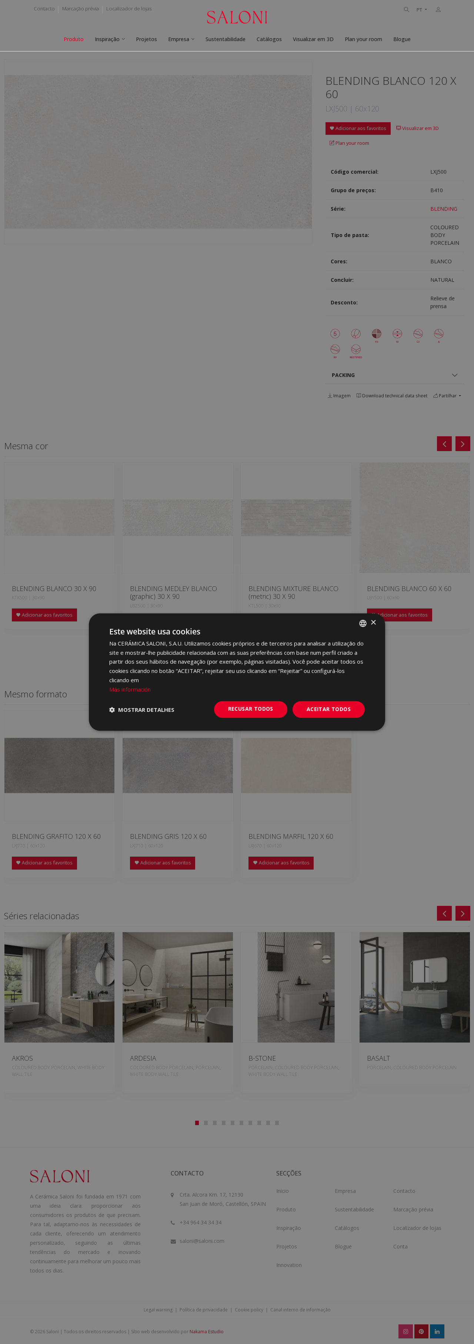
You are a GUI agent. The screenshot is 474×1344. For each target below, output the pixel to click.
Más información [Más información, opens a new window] (130, 689)
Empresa (178, 39)
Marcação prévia (80, 8)
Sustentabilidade (226, 39)
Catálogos (269, 39)
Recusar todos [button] (250, 709)
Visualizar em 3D (313, 39)
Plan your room (363, 39)
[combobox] (363, 623)
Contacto (44, 8)
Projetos (146, 39)
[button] (141, 709)
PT (420, 10)
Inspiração (107, 39)
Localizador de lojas (128, 8)
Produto (74, 39)
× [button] (373, 623)
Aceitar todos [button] (329, 709)
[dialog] (237, 672)
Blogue (402, 39)
